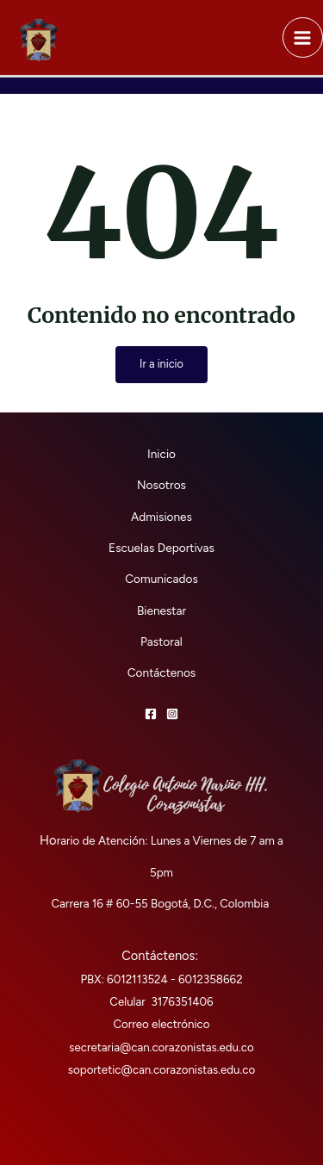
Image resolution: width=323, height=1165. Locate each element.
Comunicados (161, 579)
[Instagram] (172, 714)
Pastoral (161, 641)
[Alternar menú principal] (303, 37)
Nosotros (161, 485)
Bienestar (161, 610)
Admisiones (161, 517)
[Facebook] (151, 714)
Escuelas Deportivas (161, 548)
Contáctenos (161, 672)
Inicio (161, 454)
